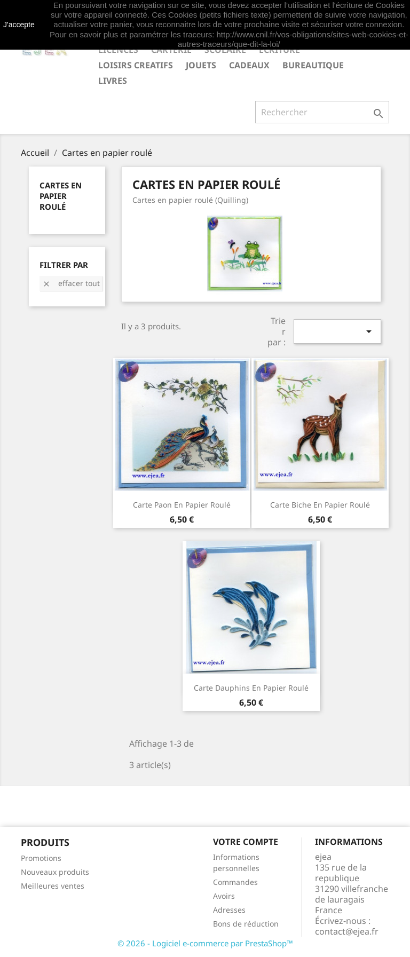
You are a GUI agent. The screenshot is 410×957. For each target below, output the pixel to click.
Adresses (229, 910)
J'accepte (19, 24)
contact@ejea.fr (347, 931)
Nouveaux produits (55, 872)
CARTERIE (171, 50)
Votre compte (245, 842)
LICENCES (118, 50)
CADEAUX (249, 65)
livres (112, 80)
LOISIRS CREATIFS (135, 65)
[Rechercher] (322, 112)
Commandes (235, 882)
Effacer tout (71, 283)
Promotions (41, 858)
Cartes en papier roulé (61, 196)
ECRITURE (279, 50)
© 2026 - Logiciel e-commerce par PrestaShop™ (205, 943)
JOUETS (201, 65)
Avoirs (224, 896)
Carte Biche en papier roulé (320, 505)
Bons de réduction (246, 924)
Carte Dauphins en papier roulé (251, 688)
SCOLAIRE (225, 50)
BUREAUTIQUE (313, 65)
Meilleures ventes (52, 886)
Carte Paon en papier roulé (182, 505)
